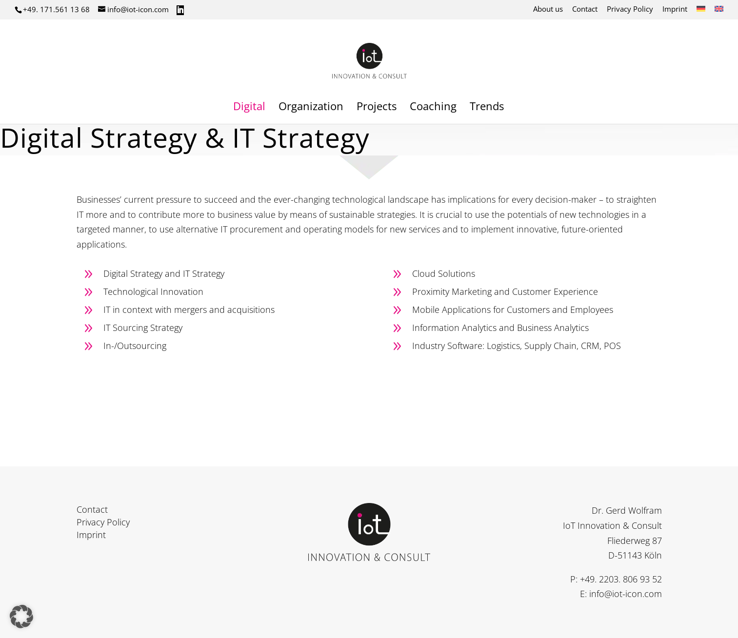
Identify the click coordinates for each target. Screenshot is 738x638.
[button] (21, 616)
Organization (311, 107)
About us (548, 9)
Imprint (674, 9)
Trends (487, 107)
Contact (585, 9)
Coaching (433, 107)
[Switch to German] (701, 11)
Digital (249, 107)
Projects (377, 107)
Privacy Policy (630, 9)
